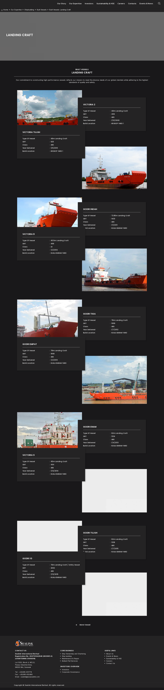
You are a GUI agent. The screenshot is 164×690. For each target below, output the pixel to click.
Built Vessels (42, 12)
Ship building (67, 659)
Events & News (146, 5)
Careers (121, 5)
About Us (109, 656)
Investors (89, 5)
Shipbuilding (29, 12)
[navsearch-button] (159, 5)
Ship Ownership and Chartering (74, 656)
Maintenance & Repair (70, 661)
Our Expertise (75, 5)
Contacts (132, 5)
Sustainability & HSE (105, 5)
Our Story (61, 5)
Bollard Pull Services (70, 663)
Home (5, 12)
